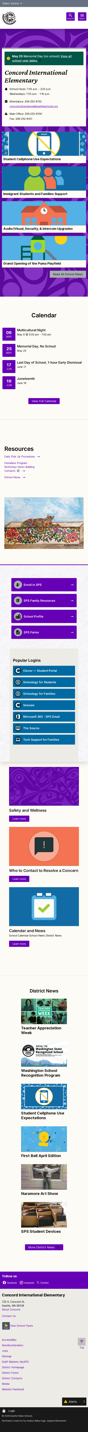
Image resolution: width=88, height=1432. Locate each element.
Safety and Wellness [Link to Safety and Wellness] (28, 810)
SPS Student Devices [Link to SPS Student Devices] (41, 1231)
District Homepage (13, 1367)
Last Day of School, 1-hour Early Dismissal (49, 362)
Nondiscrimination (12, 1345)
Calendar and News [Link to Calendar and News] (27, 930)
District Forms (10, 1372)
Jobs (5, 1350)
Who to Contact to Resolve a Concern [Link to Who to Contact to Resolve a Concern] (43, 870)
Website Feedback (13, 1389)
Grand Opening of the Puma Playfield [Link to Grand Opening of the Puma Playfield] (32, 263)
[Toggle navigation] (82, 16)
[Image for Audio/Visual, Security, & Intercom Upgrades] (44, 213)
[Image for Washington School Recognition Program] (44, 1054)
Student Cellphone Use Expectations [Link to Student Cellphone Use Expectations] (32, 159)
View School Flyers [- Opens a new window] (17, 1325)
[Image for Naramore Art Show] (44, 1177)
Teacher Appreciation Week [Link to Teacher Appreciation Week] (41, 1030)
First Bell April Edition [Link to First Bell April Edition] (41, 1155)
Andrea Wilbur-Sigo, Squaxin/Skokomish (46, 1420)
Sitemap (7, 1356)
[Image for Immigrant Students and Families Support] (44, 178)
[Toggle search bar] (70, 16)
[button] (21, 3)
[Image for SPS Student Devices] (44, 1215)
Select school (13, 3)
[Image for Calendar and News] (44, 906)
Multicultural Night (31, 330)
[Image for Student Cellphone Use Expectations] (44, 144)
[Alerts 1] (74, 1402)
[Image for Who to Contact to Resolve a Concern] (44, 846)
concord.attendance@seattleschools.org (34, 106)
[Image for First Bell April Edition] (44, 1139)
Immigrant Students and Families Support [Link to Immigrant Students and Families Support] (35, 194)
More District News (41, 1247)
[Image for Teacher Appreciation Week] (44, 1011)
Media (5, 1383)
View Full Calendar (44, 401)
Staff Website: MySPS (15, 1361)
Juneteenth (26, 379)
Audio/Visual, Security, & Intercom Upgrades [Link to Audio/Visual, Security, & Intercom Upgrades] (38, 229)
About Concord (11, 1309)
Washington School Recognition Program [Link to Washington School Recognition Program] (41, 1073)
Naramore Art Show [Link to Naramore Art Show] (39, 1193)
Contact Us (9, 1316)
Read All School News (68, 274)
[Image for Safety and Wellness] (44, 786)
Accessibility (9, 1339)
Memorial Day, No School (36, 346)
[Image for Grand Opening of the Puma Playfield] (44, 248)
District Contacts (12, 1378)
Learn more (19, 818)
